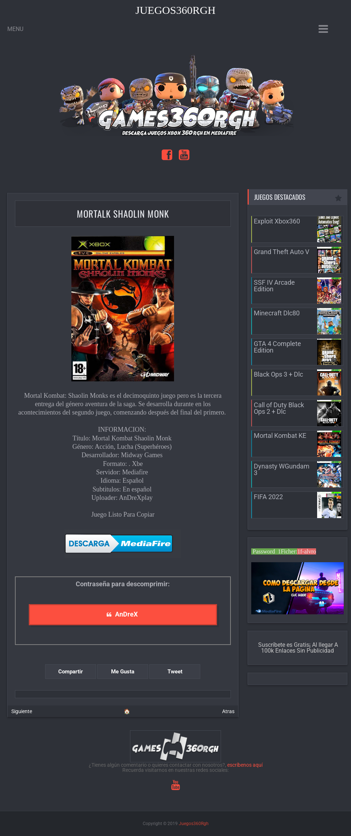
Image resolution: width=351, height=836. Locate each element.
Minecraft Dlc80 (277, 313)
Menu (15, 29)
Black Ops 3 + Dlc (278, 374)
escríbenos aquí (245, 765)
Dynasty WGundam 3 (281, 469)
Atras (228, 711)
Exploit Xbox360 (277, 221)
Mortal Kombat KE (280, 435)
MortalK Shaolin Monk (123, 213)
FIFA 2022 (268, 497)
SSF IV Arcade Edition (274, 286)
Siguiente (21, 711)
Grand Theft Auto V (281, 252)
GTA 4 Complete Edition (277, 347)
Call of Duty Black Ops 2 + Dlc (279, 408)
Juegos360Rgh (175, 10)
